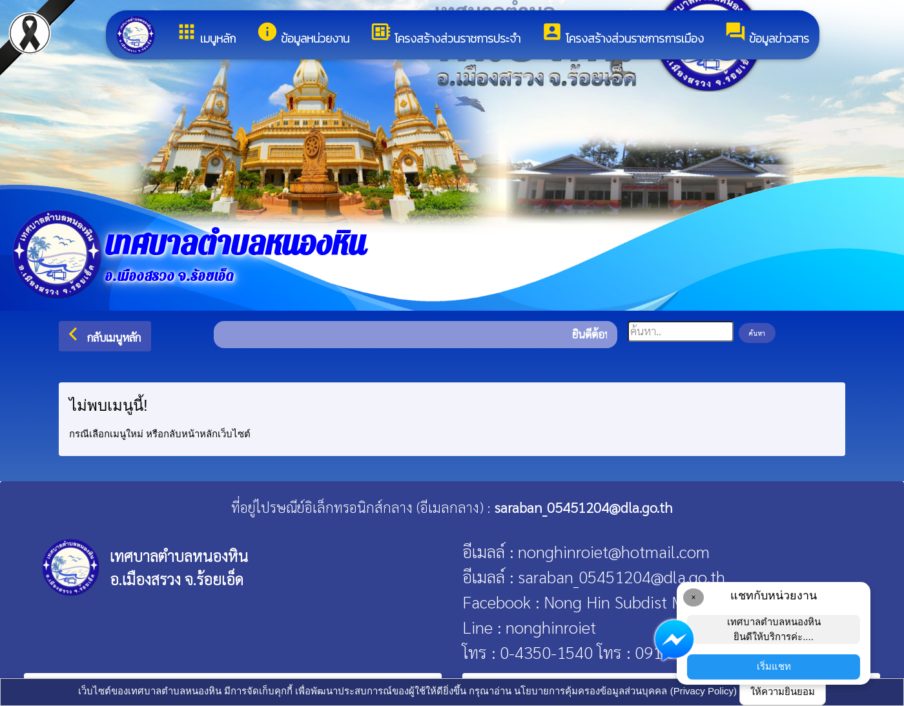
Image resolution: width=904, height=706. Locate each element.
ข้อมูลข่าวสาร (766, 34)
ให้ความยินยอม (782, 691)
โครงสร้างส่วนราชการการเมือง (622, 34)
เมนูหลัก (206, 34)
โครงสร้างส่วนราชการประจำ (445, 34)
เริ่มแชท (774, 666)
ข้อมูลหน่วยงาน (302, 34)
